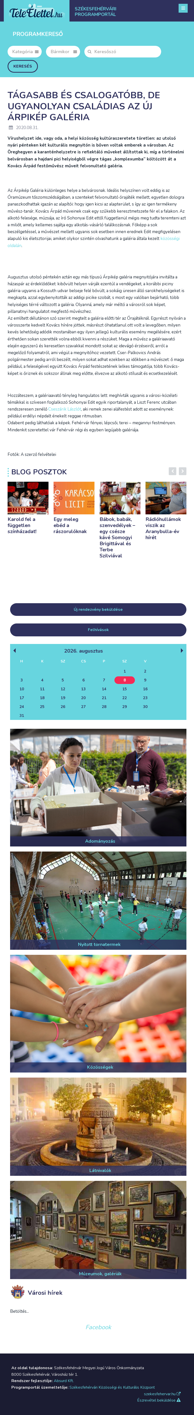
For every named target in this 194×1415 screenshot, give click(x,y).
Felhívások (98, 630)
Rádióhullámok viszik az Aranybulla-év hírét (163, 528)
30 (145, 706)
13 (83, 689)
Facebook (98, 1327)
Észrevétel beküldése (159, 1400)
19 (63, 697)
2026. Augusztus (83, 650)
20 (83, 697)
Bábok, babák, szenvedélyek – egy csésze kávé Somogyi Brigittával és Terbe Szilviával (117, 537)
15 (124, 689)
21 (104, 697)
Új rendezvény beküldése (98, 609)
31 (21, 715)
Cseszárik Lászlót (64, 409)
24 (21, 706)
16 (145, 689)
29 (124, 706)
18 (42, 697)
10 (21, 689)
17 (21, 697)
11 (42, 689)
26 (63, 706)
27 (83, 706)
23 (145, 697)
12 (63, 689)
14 (104, 689)
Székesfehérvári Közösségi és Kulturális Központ (112, 1387)
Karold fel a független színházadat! (22, 525)
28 (104, 706)
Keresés (22, 66)
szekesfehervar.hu (162, 1394)
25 (42, 706)
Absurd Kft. (64, 1381)
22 (124, 697)
